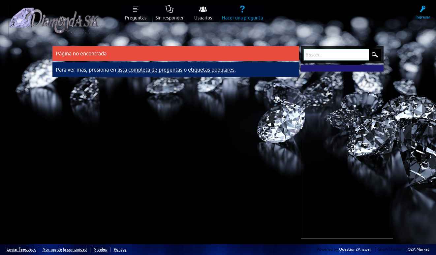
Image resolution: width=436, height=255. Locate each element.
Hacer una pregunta (242, 17)
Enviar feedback (21, 249)
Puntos (120, 249)
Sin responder (169, 17)
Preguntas (135, 17)
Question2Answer (355, 249)
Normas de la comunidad (65, 249)
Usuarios (203, 17)
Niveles (100, 249)
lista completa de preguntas (149, 70)
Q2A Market (418, 249)
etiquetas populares (211, 70)
